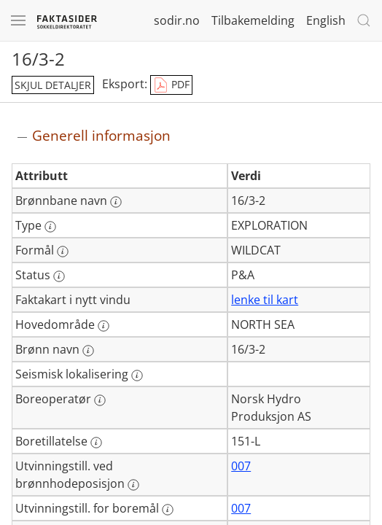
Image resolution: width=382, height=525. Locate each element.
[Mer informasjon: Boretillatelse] (96, 442)
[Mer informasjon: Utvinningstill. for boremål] (168, 510)
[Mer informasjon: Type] (50, 227)
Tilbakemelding (253, 20)
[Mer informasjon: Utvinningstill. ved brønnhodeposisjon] (133, 485)
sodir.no (177, 20)
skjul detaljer (53, 85)
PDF (171, 85)
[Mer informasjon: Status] (59, 276)
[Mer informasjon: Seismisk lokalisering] (137, 375)
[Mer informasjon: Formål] (63, 251)
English (326, 20)
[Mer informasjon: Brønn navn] (88, 351)
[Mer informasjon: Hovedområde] (103, 326)
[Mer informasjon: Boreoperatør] (100, 400)
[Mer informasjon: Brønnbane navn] (116, 202)
